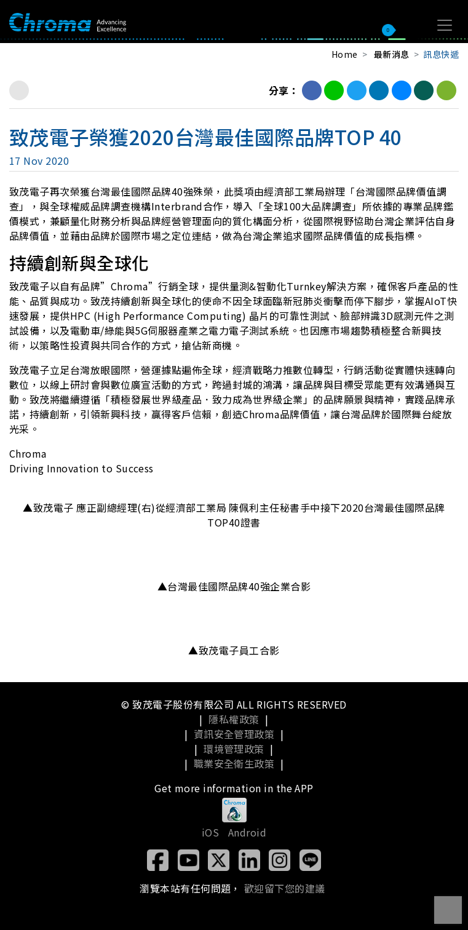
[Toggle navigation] (444, 25)
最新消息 (392, 54)
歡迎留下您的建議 (284, 888)
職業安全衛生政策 (234, 763)
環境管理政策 (234, 748)
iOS (210, 832)
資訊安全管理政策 (234, 733)
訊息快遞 (441, 54)
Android (247, 832)
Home (344, 54)
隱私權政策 (233, 719)
